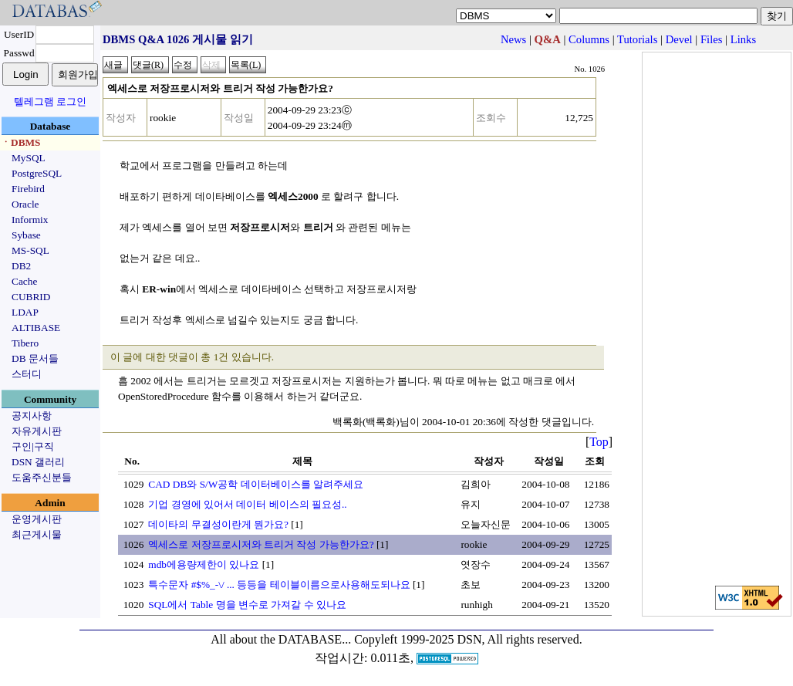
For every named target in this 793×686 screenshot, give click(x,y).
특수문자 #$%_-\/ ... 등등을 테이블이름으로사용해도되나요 (279, 584)
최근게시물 (37, 534)
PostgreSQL (37, 173)
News (513, 39)
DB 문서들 (35, 358)
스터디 (27, 374)
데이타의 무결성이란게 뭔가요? (218, 524)
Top (599, 441)
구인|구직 (33, 446)
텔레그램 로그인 (50, 101)
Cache (24, 281)
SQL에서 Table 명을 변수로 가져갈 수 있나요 (247, 604)
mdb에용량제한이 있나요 (203, 564)
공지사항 (32, 415)
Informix (30, 219)
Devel (679, 39)
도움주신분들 (42, 477)
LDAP (25, 312)
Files (711, 39)
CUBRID (31, 296)
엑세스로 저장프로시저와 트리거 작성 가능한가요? (260, 544)
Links (743, 39)
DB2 (21, 266)
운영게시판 (37, 519)
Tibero (25, 343)
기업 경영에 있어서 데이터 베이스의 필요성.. (247, 504)
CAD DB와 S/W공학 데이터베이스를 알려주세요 (255, 484)
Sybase (26, 235)
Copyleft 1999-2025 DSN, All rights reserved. (468, 639)
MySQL (29, 158)
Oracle (25, 204)
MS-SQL (30, 250)
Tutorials (637, 39)
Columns (589, 39)
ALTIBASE (36, 327)
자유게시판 (37, 431)
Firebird (28, 188)
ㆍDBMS (21, 142)
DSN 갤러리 (38, 462)
